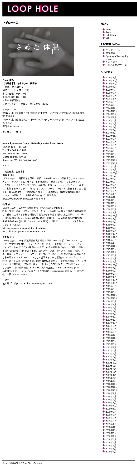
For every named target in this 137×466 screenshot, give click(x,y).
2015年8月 (111, 286)
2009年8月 (111, 415)
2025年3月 (111, 102)
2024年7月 (111, 117)
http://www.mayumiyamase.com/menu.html (23, 198)
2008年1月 (111, 448)
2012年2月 (111, 356)
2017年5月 (111, 255)
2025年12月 (112, 80)
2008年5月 (111, 439)
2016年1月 (111, 277)
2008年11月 (111, 427)
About (109, 29)
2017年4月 (111, 258)
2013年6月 (111, 326)
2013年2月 (111, 332)
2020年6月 (111, 206)
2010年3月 (111, 402)
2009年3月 (111, 421)
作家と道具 (112, 62)
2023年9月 (111, 139)
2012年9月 (111, 341)
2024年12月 (112, 108)
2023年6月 (111, 148)
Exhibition (111, 35)
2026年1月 (111, 77)
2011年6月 (111, 372)
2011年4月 (111, 375)
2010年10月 (112, 390)
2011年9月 (111, 365)
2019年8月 (111, 218)
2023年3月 (111, 154)
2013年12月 (112, 319)
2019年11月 (111, 215)
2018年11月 (111, 237)
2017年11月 (111, 246)
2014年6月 (111, 307)
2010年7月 (111, 393)
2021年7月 (111, 178)
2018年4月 (111, 243)
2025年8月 (111, 86)
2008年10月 (112, 430)
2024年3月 (111, 129)
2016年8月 (111, 267)
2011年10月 (111, 362)
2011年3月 (111, 378)
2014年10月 (112, 298)
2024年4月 (111, 126)
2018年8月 (111, 240)
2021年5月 (111, 185)
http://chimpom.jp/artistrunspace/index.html (23, 231)
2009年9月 (111, 411)
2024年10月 (112, 111)
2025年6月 (111, 93)
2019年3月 (111, 227)
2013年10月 (112, 323)
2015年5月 (111, 289)
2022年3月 (111, 166)
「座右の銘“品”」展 (116, 65)
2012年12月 (112, 335)
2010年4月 (111, 399)
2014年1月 (111, 316)
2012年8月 (111, 344)
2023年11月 (111, 135)
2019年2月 (111, 231)
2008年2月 (111, 445)
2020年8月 (111, 203)
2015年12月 (112, 280)
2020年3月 (111, 209)
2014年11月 (111, 295)
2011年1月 (111, 381)
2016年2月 (111, 273)
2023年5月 (111, 151)
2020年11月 (111, 197)
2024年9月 (111, 114)
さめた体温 (10, 22)
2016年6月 (111, 270)
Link (108, 37)
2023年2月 (111, 157)
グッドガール (113, 50)
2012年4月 (111, 353)
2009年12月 (112, 405)
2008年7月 (111, 436)
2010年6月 (111, 396)
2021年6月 (111, 181)
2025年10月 (112, 83)
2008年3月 (111, 442)
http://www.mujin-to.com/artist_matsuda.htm (24, 228)
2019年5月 (111, 224)
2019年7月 (111, 221)
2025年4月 (111, 99)
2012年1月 (111, 359)
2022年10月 (112, 163)
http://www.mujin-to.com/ (39, 283)
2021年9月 (111, 175)
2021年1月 (111, 194)
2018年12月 (112, 234)
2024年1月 (111, 132)
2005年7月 (111, 451)
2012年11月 (111, 338)
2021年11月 (111, 172)
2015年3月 (111, 292)
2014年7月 (111, 304)
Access (109, 32)
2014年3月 (111, 313)
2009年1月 (111, 424)
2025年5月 (111, 96)
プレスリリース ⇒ (11, 132)
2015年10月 (112, 283)
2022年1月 (111, 169)
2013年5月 (111, 329)
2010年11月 (111, 387)
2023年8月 (111, 142)
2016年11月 (111, 264)
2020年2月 (111, 212)
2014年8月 (111, 301)
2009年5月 (111, 418)
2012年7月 (111, 347)
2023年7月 (111, 145)
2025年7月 (111, 89)
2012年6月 (111, 350)
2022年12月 (112, 160)
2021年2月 (111, 191)
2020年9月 (111, 200)
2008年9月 (111, 433)
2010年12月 (112, 384)
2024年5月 (111, 123)
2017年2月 (111, 261)
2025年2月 (111, 105)
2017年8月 (111, 249)
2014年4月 (111, 310)
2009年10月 (112, 408)
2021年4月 (111, 188)
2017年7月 (111, 252)
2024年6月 (111, 120)
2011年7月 (111, 369)
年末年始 (110, 53)
